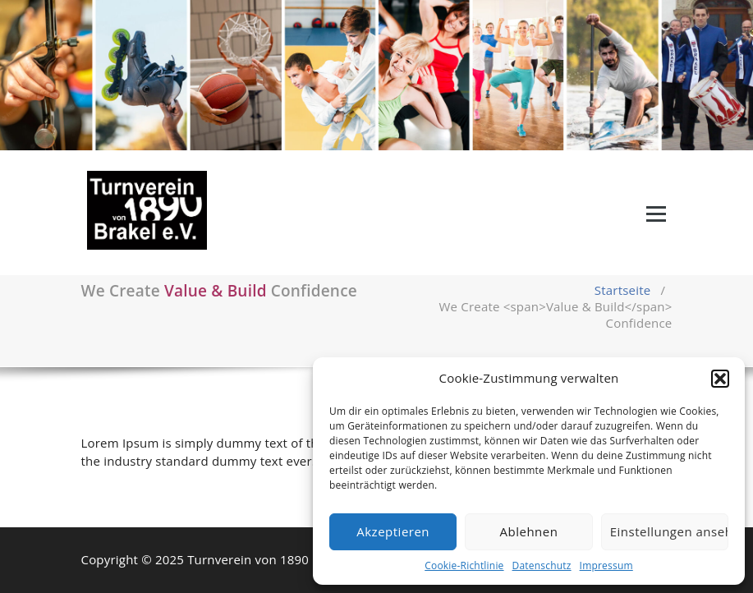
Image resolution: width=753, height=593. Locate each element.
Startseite (623, 290)
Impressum (606, 565)
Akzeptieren (392, 531)
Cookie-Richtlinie (464, 565)
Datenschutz (542, 565)
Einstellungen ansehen (669, 531)
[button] (720, 378)
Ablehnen (529, 531)
